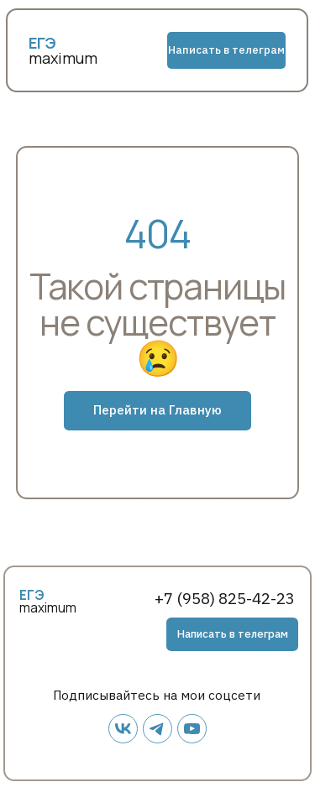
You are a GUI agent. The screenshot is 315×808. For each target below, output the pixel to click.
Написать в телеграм (226, 50)
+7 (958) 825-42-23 (225, 598)
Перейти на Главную (157, 409)
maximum (63, 58)
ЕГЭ (32, 595)
